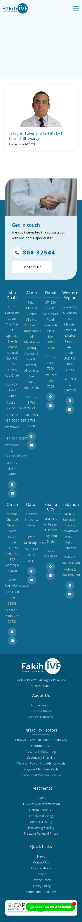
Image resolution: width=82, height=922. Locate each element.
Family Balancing (41, 816)
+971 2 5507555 (70, 384)
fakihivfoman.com (17, 585)
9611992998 (71, 575)
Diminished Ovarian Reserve (41, 775)
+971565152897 (16, 408)
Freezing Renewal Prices (41, 833)
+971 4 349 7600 (52, 362)
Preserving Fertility (41, 827)
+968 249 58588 (13, 597)
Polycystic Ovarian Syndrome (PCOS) (41, 740)
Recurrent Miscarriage (41, 751)
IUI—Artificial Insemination (41, 804)
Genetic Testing (41, 822)
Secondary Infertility (41, 757)
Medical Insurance (41, 717)
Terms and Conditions (41, 892)
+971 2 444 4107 (13, 390)
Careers (41, 874)
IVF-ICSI (41, 798)
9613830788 (71, 563)
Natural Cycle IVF (41, 810)
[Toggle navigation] (76, 8)
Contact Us (32, 267)
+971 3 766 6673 (33, 402)
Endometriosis (41, 746)
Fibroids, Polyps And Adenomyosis (41, 763)
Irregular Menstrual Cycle (41, 769)
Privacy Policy (41, 880)
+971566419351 (16, 420)
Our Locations (41, 868)
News (41, 856)
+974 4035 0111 (33, 555)
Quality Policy (41, 886)
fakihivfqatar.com (36, 543)
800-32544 (33, 252)
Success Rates (41, 711)
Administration (41, 705)
